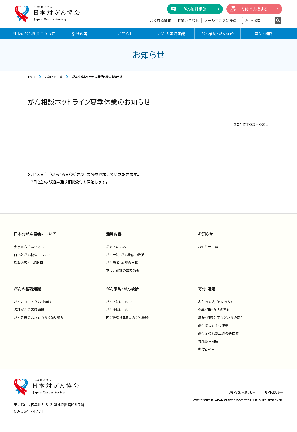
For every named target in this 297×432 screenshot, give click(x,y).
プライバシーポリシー (241, 392)
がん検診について (119, 309)
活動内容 (79, 34)
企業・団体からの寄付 (214, 309)
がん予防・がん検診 (217, 34)
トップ (32, 76)
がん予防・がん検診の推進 (125, 255)
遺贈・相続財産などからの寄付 (221, 317)
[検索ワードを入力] (258, 20)
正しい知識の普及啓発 (123, 270)
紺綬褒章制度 (208, 341)
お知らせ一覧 (54, 76)
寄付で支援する (254, 9)
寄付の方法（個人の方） (215, 302)
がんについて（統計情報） (32, 302)
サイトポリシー (274, 392)
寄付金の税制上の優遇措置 (218, 333)
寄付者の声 (206, 349)
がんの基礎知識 (171, 34)
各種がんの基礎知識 (29, 309)
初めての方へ (116, 247)
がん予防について (119, 302)
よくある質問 (160, 20)
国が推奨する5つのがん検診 (127, 317)
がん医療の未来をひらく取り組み (39, 317)
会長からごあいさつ (29, 247)
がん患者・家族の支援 (122, 262)
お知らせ (125, 34)
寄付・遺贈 (263, 34)
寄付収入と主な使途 (213, 325)
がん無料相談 (195, 9)
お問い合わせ (188, 20)
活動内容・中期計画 (28, 262)
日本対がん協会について (34, 34)
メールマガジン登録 (220, 20)
